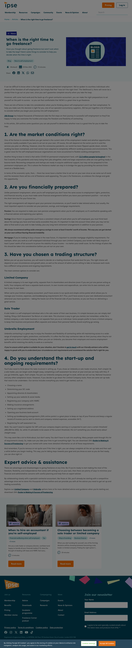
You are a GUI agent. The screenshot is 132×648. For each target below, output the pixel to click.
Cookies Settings (88, 643)
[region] (66, 643)
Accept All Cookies (107, 643)
